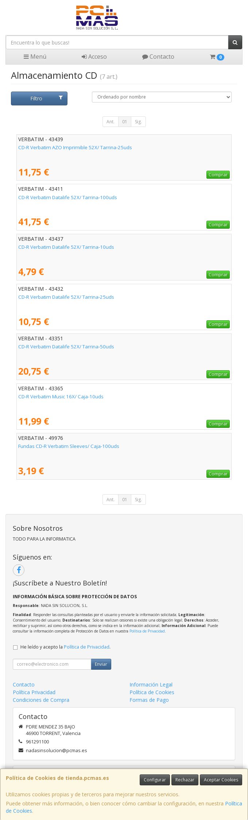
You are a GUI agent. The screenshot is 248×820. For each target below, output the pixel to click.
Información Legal (151, 684)
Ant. (110, 122)
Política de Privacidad (147, 631)
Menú (35, 57)
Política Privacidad (34, 692)
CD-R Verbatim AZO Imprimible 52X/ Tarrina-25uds (75, 147)
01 (124, 122)
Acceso (94, 57)
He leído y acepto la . (65, 647)
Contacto (158, 57)
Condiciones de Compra (41, 699)
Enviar (101, 664)
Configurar (155, 780)
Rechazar (184, 780)
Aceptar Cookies (221, 780)
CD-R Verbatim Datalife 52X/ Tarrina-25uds (66, 297)
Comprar (218, 174)
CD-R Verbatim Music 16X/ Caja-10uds (61, 396)
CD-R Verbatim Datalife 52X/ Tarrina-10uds (66, 247)
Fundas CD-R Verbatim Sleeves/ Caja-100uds (68, 446)
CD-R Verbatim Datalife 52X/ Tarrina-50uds (66, 346)
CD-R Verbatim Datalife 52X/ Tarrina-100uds (67, 197)
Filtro (46, 98)
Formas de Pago (149, 699)
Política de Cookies (151, 692)
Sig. (138, 122)
